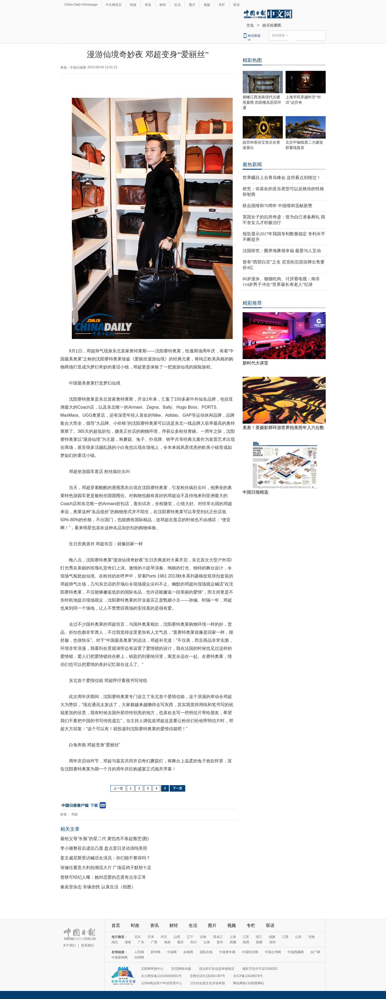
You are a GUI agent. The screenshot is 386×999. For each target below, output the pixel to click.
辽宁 (190, 937)
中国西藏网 (296, 952)
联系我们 (87, 945)
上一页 (118, 788)
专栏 (221, 5)
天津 (150, 937)
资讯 (148, 5)
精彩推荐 (252, 303)
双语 (236, 5)
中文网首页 (114, 5)
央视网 (188, 952)
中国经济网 (250, 952)
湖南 (128, 942)
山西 (177, 937)
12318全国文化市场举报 (207, 983)
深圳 (272, 942)
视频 (207, 5)
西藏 (233, 942)
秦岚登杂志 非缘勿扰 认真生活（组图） (98, 887)
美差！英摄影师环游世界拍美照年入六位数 (283, 427)
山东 (298, 937)
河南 (311, 937)
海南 (167, 942)
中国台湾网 (273, 952)
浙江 (259, 937)
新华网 (155, 952)
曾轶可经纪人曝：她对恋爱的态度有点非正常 (103, 877)
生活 (177, 5)
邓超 (74, 814)
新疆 (259, 942)
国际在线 (206, 952)
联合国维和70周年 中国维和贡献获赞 (277, 205)
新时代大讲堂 (255, 363)
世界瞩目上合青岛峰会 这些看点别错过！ (282, 177)
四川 (193, 942)
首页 (116, 925)
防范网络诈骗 (181, 969)
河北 (164, 937)
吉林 (203, 937)
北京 (137, 937)
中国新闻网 (120, 957)
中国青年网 (227, 952)
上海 (232, 937)
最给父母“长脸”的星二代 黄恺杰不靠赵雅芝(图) (104, 838)
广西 (154, 942)
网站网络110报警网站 (248, 983)
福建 (272, 937)
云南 (206, 942)
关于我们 (69, 945)
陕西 (246, 942)
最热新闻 (252, 164)
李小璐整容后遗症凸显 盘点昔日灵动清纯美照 (103, 848)
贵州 (220, 942)
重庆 (180, 942)
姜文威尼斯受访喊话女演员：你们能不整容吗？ (105, 858)
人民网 (139, 952)
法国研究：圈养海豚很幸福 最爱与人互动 (282, 250)
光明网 (139, 957)
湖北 (115, 942)
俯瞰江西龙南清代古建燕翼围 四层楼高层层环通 (262, 102)
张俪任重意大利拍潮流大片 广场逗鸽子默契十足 (105, 867)
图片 (192, 5)
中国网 (172, 952)
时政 (133, 5)
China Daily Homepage (80, 4)
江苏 (246, 937)
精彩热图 (252, 60)
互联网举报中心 (152, 969)
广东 (141, 942)
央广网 (315, 952)
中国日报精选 (255, 492)
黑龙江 (218, 937)
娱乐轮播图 (271, 25)
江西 (285, 937)
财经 (162, 5)
